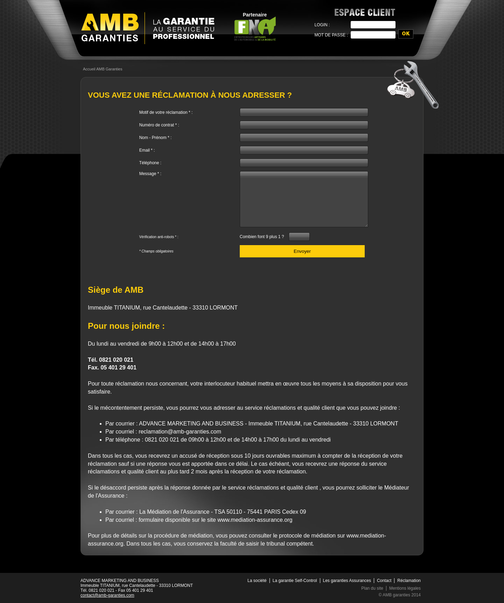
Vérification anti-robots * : (158, 237)
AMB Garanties (109, 27)
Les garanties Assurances (347, 580)
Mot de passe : (331, 35)
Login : (322, 24)
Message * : (150, 173)
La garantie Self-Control (295, 580)
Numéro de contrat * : (159, 125)
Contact (384, 580)
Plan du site (372, 588)
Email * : (147, 150)
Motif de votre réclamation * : (166, 112)
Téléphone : (150, 162)
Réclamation (409, 580)
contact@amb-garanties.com (107, 595)
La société (257, 580)
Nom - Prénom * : (155, 137)
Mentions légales (405, 588)
